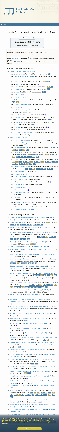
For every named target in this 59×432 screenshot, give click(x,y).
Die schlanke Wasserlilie (17, 237)
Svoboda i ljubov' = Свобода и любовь (21, 414)
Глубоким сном (20, 184)
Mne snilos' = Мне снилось (18, 290)
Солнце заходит (20, 97)
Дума (16, 87)
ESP (53, 162)
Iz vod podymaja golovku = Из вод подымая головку (26, 259)
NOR (29, 157)
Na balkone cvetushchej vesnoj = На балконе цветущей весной (29, 306)
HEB (20, 164)
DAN (44, 222)
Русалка (17, 81)
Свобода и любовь (21, 190)
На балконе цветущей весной (25, 110)
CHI (44, 81)
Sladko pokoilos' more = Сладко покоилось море (25, 381)
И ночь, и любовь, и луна (22, 140)
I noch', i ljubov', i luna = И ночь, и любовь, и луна (24, 254)
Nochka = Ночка (15, 323)
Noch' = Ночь (14, 328)
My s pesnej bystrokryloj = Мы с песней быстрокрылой (27, 299)
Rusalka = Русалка (15, 371)
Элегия (18, 107)
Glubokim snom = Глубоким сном (20, 249)
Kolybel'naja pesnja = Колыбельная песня (23, 273)
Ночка (18, 135)
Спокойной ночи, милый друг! (25, 132)
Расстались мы (20, 74)
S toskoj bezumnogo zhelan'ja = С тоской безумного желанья (28, 409)
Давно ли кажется (20, 192)
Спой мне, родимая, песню (23, 176)
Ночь (16, 84)
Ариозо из (24, 76)
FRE (49, 74)
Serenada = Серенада (16, 376)
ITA (21, 157)
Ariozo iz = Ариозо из (28, 217)
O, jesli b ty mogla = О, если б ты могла (21, 338)
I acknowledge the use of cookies (29, 429)
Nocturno (19, 115)
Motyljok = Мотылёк (16, 294)
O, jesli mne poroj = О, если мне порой (21, 342)
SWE (27, 150)
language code (14, 58)
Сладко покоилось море (22, 182)
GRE (13, 157)
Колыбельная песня (21, 147)
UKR (34, 164)
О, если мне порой (21, 122)
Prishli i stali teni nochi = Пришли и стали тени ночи (26, 354)
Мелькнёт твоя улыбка (23, 104)
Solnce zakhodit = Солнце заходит (20, 385)
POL (33, 157)
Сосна (17, 159)
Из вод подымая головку (22, 166)
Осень (18, 127)
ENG (48, 81)
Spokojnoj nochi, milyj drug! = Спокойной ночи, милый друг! (28, 404)
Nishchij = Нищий (15, 318)
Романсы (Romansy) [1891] (18, 174)
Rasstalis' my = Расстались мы (19, 366)
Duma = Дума (14, 242)
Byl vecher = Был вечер (17, 227)
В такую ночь (19, 94)
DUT (29, 154)
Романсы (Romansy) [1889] (18, 137)
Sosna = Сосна (14, 390)
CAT (19, 154)
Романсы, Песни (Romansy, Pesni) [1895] (22, 71)
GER (48, 89)
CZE (25, 154)
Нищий (17, 92)
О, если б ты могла (22, 100)
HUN (50, 119)
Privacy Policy (20, 422)
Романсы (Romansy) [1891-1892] (20, 187)
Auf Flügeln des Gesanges (17, 222)
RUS (37, 157)
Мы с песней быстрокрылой (24, 143)
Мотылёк (18, 179)
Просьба (18, 117)
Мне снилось (19, 197)
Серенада (19, 129)
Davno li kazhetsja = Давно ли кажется (21, 232)
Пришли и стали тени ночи (23, 207)
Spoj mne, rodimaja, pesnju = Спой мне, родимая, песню (27, 400)
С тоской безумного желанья (24, 209)
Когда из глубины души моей (24, 202)
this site (5, 423)
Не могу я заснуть (20, 171)
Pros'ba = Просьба (15, 359)
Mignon (17, 152)
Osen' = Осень (14, 349)
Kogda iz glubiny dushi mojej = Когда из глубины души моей (28, 266)
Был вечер (18, 89)
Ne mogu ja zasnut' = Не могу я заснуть (22, 313)
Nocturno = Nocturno (16, 333)
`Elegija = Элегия (15, 246)
